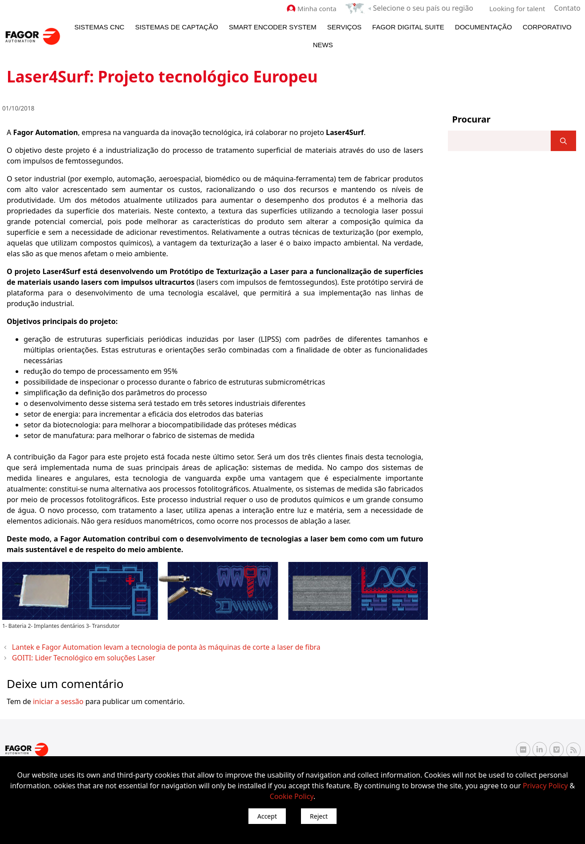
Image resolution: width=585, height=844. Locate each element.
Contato (568, 8)
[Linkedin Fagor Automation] (539, 746)
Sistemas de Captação (176, 26)
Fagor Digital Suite (408, 26)
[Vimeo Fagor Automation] (556, 746)
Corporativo (547, 26)
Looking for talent (518, 8)
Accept (267, 816)
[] (563, 140)
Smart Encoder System (273, 26)
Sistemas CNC (99, 26)
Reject (319, 816)
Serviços (344, 26)
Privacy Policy (545, 786)
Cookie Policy (291, 796)
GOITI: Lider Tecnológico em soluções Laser (73, 655)
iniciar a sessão (58, 697)
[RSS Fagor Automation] (573, 746)
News (323, 44)
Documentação (483, 26)
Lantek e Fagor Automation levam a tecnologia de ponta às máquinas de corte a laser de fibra (144, 646)
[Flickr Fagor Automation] (523, 746)
